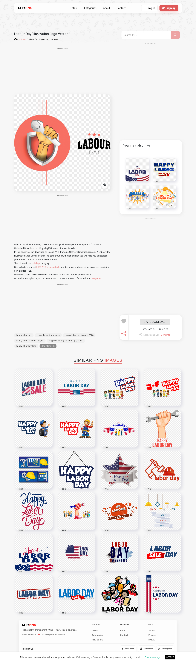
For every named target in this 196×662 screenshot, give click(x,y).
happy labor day (24, 335)
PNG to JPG (97, 639)
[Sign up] (168, 8)
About (106, 8)
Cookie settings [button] (152, 657)
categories (96, 278)
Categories (90, 8)
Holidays (36, 263)
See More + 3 (48, 346)
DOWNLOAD (155, 322)
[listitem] (128, 648)
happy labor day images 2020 (79, 335)
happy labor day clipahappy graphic (66, 340)
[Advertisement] (62, 71)
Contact (121, 8)
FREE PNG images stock (47, 267)
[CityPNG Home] (25, 8)
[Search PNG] (146, 35)
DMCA (151, 639)
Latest (74, 8)
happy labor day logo (26, 346)
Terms (151, 630)
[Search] (175, 35)
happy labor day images (48, 335)
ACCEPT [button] (170, 657)
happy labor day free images (30, 340)
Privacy (152, 635)
